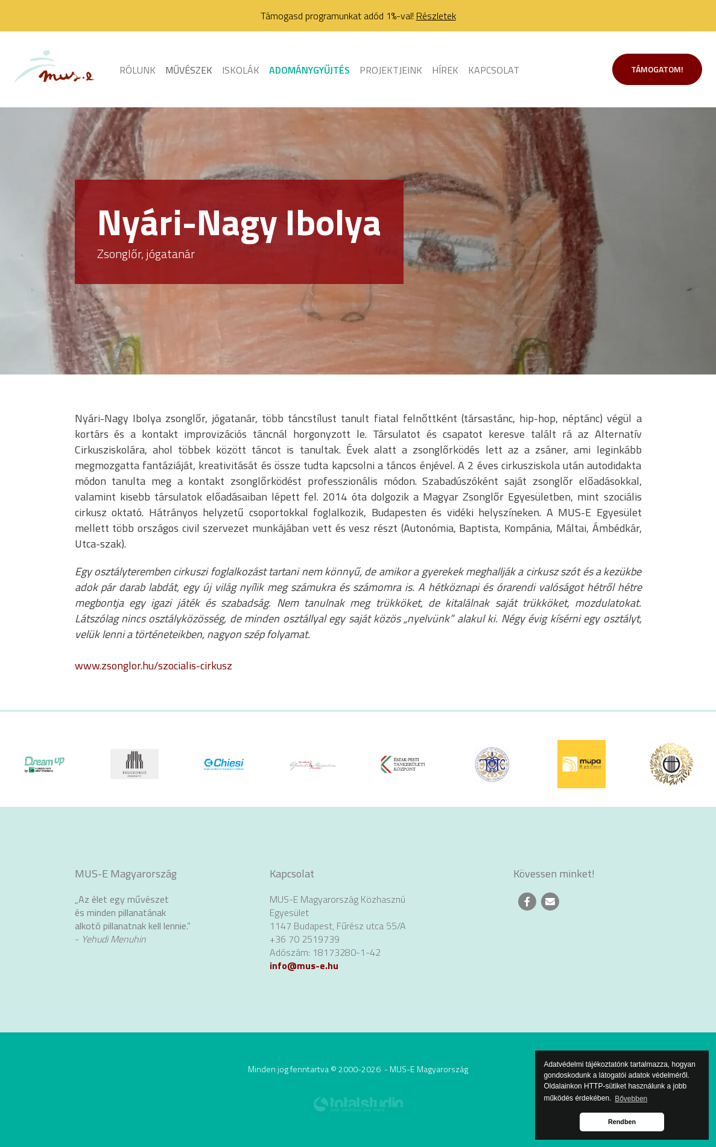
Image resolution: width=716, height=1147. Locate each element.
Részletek (436, 15)
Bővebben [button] (631, 1099)
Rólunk (137, 70)
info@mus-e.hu (304, 965)
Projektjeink (391, 70)
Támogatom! (657, 69)
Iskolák (240, 70)
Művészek (188, 70)
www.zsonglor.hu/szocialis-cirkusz (153, 665)
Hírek (445, 70)
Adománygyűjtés (309, 70)
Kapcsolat (493, 70)
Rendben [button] (622, 1121)
